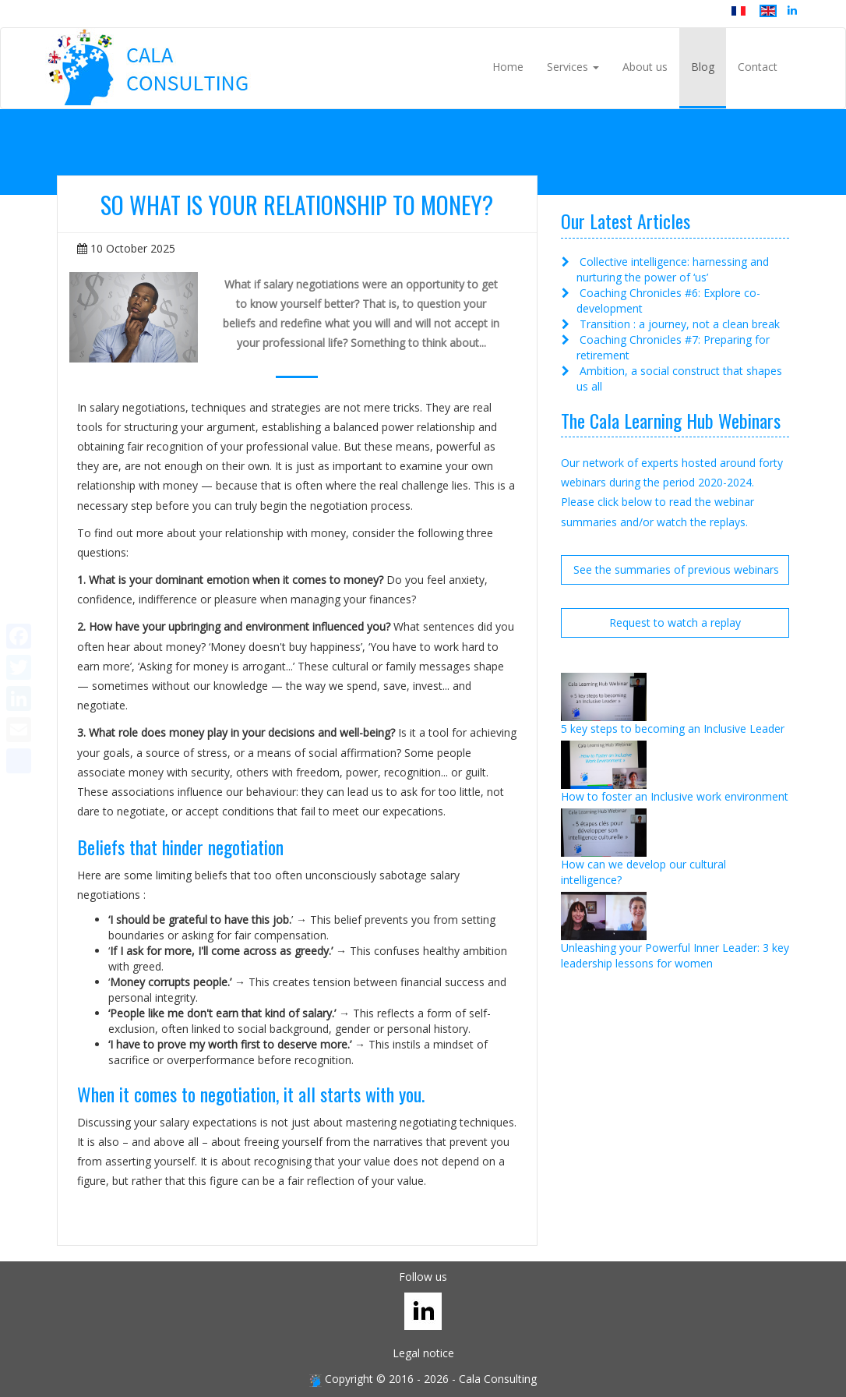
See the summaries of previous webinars (676, 569)
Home (507, 66)
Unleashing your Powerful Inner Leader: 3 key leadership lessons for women (675, 955)
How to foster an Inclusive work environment (674, 796)
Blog (702, 66)
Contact (757, 66)
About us (645, 66)
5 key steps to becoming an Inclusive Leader (672, 728)
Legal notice (423, 1353)
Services (573, 66)
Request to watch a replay (675, 622)
